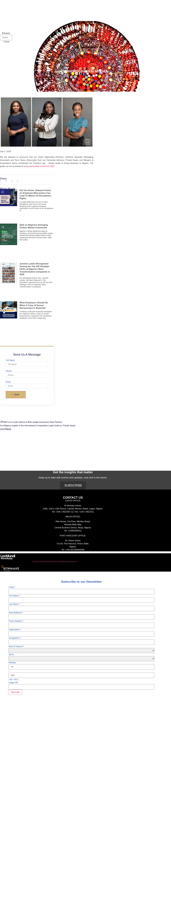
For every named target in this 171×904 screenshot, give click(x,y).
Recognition (14, 28)
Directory (66, 562)
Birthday (12, 663)
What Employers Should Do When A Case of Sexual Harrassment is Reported (33, 305)
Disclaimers (36, 562)
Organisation (15, 630)
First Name (14, 596)
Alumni (31, 28)
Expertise (43, 2)
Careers (46, 28)
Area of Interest (16, 646)
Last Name (14, 604)
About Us (12, 2)
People (28, 2)
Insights (59, 2)
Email (8, 382)
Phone (9, 371)
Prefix (12, 587)
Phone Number (16, 621)
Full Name (10, 360)
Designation (15, 638)
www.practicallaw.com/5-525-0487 (39, 166)
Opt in (11, 655)
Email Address (16, 613)
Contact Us (74, 562)
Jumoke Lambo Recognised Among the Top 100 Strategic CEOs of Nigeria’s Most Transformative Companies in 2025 (34, 269)
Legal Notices (46, 562)
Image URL (13, 683)
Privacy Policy (57, 562)
